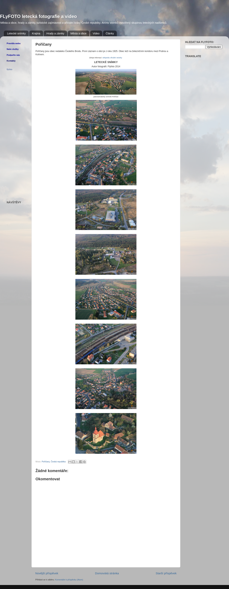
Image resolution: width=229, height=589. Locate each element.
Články (110, 33)
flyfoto (9, 69)
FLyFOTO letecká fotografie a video (38, 16)
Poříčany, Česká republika (53, 461)
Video (96, 33)
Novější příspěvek (46, 573)
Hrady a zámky (55, 33)
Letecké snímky (16, 33)
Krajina (36, 33)
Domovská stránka (107, 573)
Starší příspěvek (166, 573)
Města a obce (78, 33)
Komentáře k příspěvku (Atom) (69, 579)
